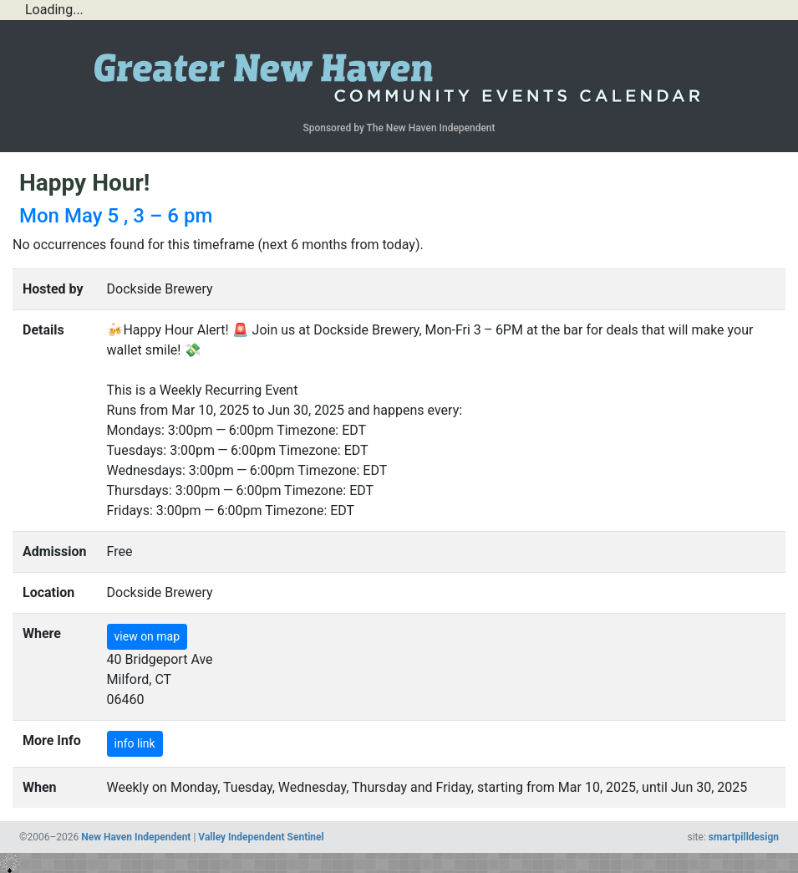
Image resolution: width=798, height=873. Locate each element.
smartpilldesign (744, 837)
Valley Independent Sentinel (260, 837)
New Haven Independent (136, 837)
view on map (147, 636)
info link (134, 743)
